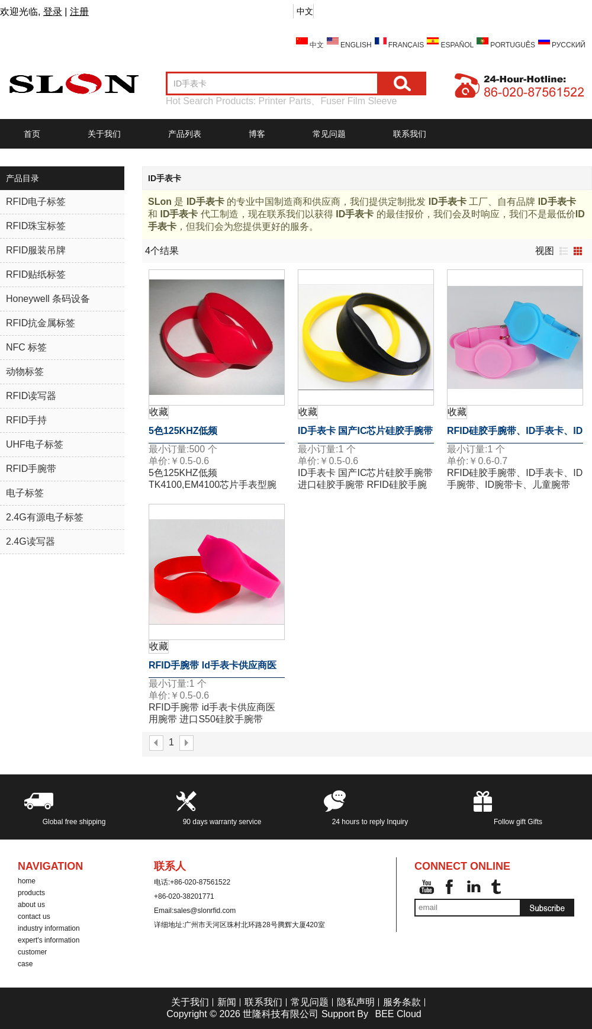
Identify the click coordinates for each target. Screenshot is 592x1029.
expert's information (48, 940)
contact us (34, 916)
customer (32, 952)
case (25, 964)
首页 (32, 134)
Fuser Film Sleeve (358, 101)
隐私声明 (356, 1002)
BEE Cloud (398, 1014)
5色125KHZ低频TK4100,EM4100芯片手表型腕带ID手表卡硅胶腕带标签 (213, 434)
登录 (52, 12)
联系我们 (409, 134)
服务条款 (402, 1002)
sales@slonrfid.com (204, 910)
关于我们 (104, 134)
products (31, 893)
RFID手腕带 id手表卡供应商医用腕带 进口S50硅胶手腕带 (212, 669)
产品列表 (184, 134)
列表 (564, 251)
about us (31, 905)
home (27, 881)
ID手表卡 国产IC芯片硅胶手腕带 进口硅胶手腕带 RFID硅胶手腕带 (365, 434)
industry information (49, 928)
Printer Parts (285, 101)
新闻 (226, 1002)
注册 (79, 12)
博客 (257, 134)
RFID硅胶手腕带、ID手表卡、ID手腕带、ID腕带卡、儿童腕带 (515, 434)
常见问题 (329, 134)
